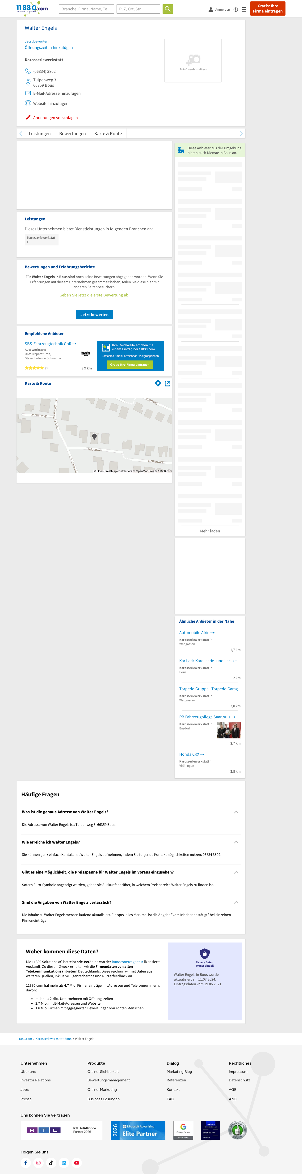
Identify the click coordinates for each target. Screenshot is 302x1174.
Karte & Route (108, 133)
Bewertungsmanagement (109, 1080)
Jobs (25, 1089)
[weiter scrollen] (241, 133)
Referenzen (176, 1080)
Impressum (238, 1071)
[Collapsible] (236, 812)
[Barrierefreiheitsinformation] (238, 9)
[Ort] (138, 9)
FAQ (170, 1099)
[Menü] (246, 9)
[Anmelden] (221, 9)
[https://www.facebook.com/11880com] (26, 1163)
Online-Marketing (102, 1089)
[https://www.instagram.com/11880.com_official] (38, 1163)
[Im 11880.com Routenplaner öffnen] (158, 382)
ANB (233, 1099)
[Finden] (168, 9)
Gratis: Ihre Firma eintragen (268, 8)
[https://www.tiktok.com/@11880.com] (51, 1163)
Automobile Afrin (194, 632)
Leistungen (40, 133)
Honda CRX (189, 754)
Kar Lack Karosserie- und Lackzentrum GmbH (210, 660)
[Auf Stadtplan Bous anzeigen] (167, 383)
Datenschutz (239, 1080)
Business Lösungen (104, 1099)
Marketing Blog (179, 1071)
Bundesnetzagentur (127, 961)
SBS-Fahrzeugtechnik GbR (48, 343)
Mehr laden (210, 531)
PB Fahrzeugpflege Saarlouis (204, 717)
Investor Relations (36, 1080)
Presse (26, 1099)
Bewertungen (72, 133)
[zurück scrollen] (21, 133)
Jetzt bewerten (94, 314)
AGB (232, 1089)
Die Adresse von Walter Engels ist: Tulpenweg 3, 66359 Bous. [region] (69, 824)
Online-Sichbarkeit (103, 1071)
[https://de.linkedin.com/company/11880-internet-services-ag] (64, 1163)
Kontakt (173, 1089)
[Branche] (86, 9)
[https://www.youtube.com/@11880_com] (76, 1163)
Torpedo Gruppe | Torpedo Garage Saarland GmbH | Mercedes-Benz (210, 688)
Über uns (28, 1071)
